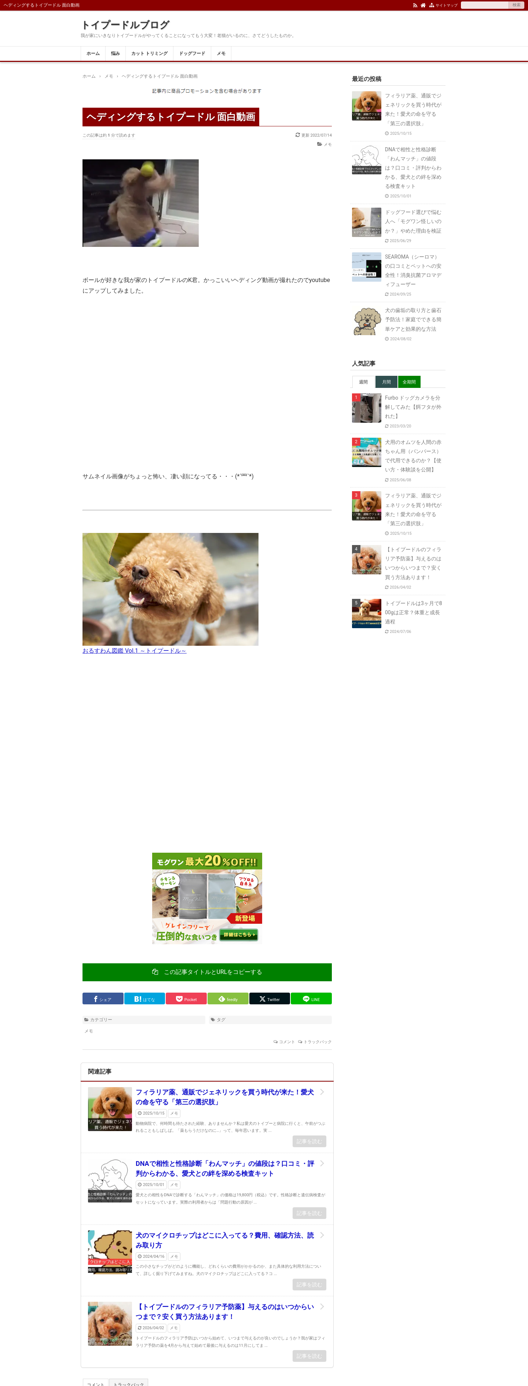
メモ (221, 53)
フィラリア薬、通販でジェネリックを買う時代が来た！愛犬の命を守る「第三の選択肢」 (225, 1097)
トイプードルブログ (125, 24)
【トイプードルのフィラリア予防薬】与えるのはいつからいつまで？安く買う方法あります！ (225, 1311)
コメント (287, 1042)
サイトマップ (447, 5)
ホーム (93, 53)
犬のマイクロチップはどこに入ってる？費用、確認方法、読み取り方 (225, 1240)
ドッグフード (192, 53)
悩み (115, 53)
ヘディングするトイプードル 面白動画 (171, 116)
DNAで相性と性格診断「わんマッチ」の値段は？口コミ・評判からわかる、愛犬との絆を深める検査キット (225, 1168)
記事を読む (309, 1141)
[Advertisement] (207, 759)
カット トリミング (149, 53)
